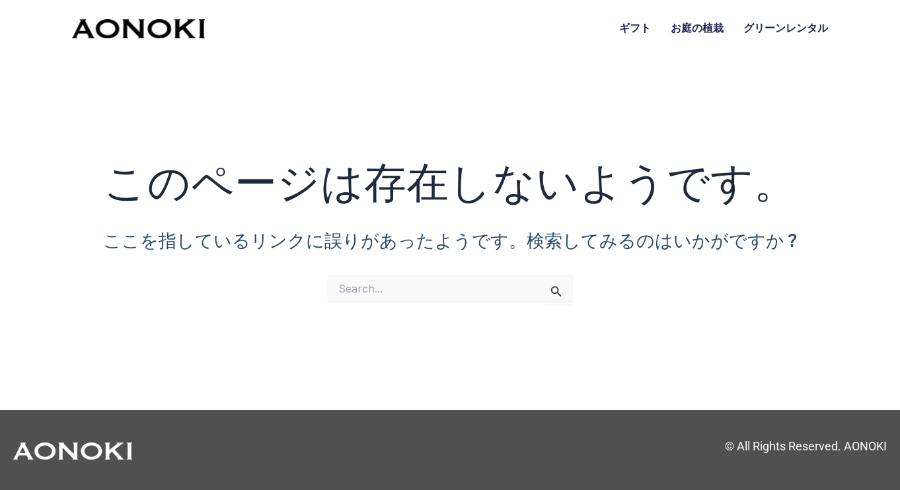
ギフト (635, 28)
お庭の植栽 (697, 28)
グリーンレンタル (785, 28)
